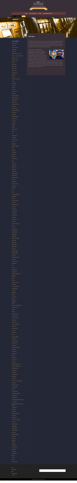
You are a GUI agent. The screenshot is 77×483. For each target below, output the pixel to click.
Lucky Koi (13, 227)
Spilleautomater (33, 13)
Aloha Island (14, 45)
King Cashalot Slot (15, 204)
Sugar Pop (13, 362)
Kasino (39, 13)
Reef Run (13, 303)
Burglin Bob (14, 74)
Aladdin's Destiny (14, 43)
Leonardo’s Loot (14, 215)
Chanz (13, 475)
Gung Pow (13, 179)
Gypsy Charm (14, 181)
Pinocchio (13, 280)
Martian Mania (14, 234)
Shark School (14, 326)
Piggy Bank (14, 276)
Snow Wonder (14, 338)
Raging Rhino (14, 292)
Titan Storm (14, 409)
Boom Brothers (14, 68)
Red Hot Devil (14, 297)
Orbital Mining (14, 263)
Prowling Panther (14, 288)
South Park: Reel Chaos (16, 347)
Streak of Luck (14, 359)
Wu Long (13, 455)
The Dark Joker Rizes (15, 385)
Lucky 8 (13, 225)
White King (13, 432)
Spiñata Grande (14, 353)
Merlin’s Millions (14, 244)
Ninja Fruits (14, 259)
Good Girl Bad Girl (15, 173)
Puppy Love (14, 290)
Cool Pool (13, 87)
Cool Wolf (13, 89)
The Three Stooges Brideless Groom (18, 399)
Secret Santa (14, 320)
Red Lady (13, 299)
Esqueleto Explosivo (15, 116)
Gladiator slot (14, 154)
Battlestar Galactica (15, 60)
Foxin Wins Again (14, 139)
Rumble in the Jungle (15, 313)
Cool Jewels (14, 85)
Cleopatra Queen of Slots (16, 78)
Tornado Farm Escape (15, 413)
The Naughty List (14, 397)
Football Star (14, 137)
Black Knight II (14, 64)
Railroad (13, 294)
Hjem (26, 13)
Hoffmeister (14, 187)
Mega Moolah (14, 242)
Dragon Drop (14, 106)
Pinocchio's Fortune (15, 282)
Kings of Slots (14, 208)
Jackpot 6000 (14, 196)
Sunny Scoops (14, 370)
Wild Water (13, 440)
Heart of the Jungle (15, 183)
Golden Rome (14, 169)
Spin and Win (14, 351)
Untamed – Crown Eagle (16, 419)
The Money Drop (14, 395)
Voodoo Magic (14, 426)
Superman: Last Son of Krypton (17, 380)
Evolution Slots (14, 118)
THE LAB (13, 389)
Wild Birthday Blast (15, 434)
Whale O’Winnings (15, 430)
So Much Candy (14, 343)
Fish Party (13, 125)
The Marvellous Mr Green (16, 393)
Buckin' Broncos (14, 72)
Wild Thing (13, 438)
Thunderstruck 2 (14, 407)
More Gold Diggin (15, 250)
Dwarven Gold (14, 112)
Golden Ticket (14, 171)
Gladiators (13, 156)
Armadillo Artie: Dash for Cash (17, 53)
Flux (12, 133)
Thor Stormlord (14, 401)
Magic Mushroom (14, 232)
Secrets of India (14, 322)
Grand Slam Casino (15, 177)
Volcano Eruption (14, 424)
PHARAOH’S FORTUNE (16, 273)
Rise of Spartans (14, 307)
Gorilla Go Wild (14, 175)
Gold (12, 160)
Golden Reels (14, 167)
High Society (14, 185)
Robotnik (13, 311)
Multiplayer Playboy (15, 252)
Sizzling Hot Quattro (15, 336)
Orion (13, 265)
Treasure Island (14, 417)
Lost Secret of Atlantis (15, 223)
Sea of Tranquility (14, 315)
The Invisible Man (15, 387)
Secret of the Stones (15, 317)
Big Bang (13, 62)
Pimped (13, 278)
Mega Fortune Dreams (15, 238)
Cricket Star (14, 93)
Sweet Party (14, 382)
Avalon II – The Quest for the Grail (17, 55)
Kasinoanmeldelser (47, 13)
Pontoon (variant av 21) (15, 286)
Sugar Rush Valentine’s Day (16, 366)
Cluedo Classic (14, 83)
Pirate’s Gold (14, 284)
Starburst (13, 355)
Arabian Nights (14, 49)
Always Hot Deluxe (15, 47)
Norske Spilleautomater (41, 479)
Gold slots (13, 162)
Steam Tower (14, 357)
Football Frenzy (14, 135)
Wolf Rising (14, 451)
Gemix (13, 148)
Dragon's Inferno (14, 108)
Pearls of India (14, 271)
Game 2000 (14, 143)
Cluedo (13, 81)
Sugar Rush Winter (15, 368)
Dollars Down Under (15, 97)
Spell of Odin (14, 349)
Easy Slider (13, 114)
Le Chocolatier (14, 213)
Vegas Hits (13, 421)
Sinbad (13, 334)
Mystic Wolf (14, 255)
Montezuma (14, 248)
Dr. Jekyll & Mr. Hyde (15, 104)
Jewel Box (13, 198)
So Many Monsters (15, 341)
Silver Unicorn (14, 332)
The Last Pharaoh (15, 391)
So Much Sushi (14, 345)
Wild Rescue (14, 436)
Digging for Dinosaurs (15, 95)
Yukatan (13, 457)
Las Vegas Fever (14, 211)
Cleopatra (13, 76)
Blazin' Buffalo (14, 66)
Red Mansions (14, 301)
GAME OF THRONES (15, 146)
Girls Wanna (14, 152)
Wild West (13, 442)
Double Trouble (14, 102)
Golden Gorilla (14, 164)
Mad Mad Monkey (15, 229)
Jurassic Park (14, 202)
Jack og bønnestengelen (16, 194)
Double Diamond (14, 99)
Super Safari (14, 376)
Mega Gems (14, 240)
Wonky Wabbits (14, 453)
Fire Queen (13, 123)
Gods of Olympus (14, 158)
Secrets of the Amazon (15, 324)
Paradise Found (14, 269)
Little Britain (14, 217)
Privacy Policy (3, 481)
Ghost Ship (13, 150)
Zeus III (13, 459)
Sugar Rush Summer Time (16, 364)
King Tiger (13, 206)
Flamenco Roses (14, 129)
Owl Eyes (13, 267)
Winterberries (14, 449)
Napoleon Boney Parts (15, 257)
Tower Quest (14, 415)
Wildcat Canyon (14, 447)
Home (13, 16)
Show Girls (13, 330)
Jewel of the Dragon (15, 200)
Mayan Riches (14, 236)
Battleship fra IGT (15, 58)
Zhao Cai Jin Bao (14, 461)
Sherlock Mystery (14, 328)
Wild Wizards (14, 444)
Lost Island (13, 221)
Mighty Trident (14, 246)
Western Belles (14, 428)
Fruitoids (13, 141)
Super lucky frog (14, 374)
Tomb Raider (14, 411)
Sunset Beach (14, 372)
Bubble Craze (14, 70)
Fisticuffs (13, 127)
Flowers (13, 131)
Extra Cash (13, 120)
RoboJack (13, 309)
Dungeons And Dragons (16, 110)
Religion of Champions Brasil (16, 305)
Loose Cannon (14, 219)
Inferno (13, 192)
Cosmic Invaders (14, 91)
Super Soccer (14, 378)
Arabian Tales (14, 51)
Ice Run (13, 190)
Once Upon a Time (15, 261)
